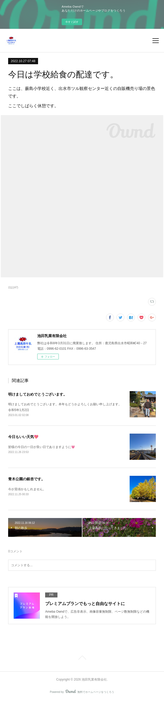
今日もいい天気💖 (23, 437)
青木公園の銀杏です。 (26, 479)
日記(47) (13, 287)
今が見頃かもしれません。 (27, 489)
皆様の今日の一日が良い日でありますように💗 (41, 447)
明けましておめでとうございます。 (37, 394)
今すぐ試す (71, 21)
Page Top (82, 658)
